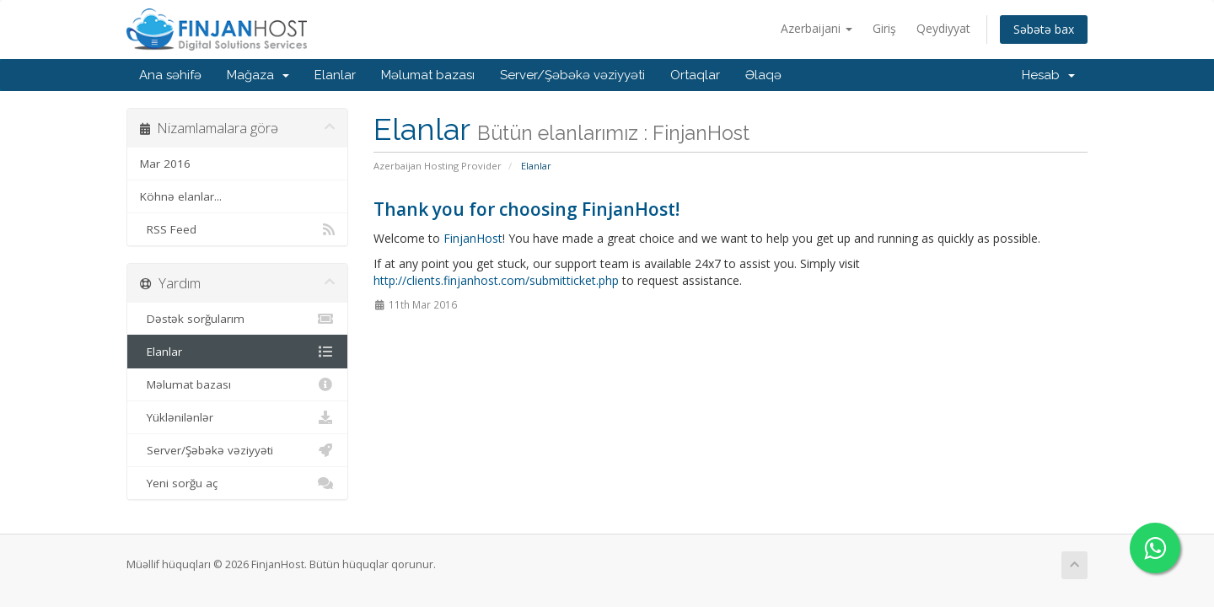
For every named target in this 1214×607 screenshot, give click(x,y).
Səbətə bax (1043, 29)
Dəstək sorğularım (237, 319)
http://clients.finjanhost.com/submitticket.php (496, 280)
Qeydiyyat (943, 28)
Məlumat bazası (428, 75)
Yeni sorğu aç (237, 483)
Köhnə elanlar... (181, 196)
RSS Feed (237, 229)
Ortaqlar (695, 75)
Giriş (884, 28)
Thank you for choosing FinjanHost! (526, 209)
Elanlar (335, 75)
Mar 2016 (165, 163)
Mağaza (258, 75)
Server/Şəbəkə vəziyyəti (572, 75)
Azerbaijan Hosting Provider (437, 165)
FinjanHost (472, 238)
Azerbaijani (816, 28)
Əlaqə (763, 75)
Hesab (1048, 75)
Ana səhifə (170, 75)
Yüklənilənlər (237, 417)
